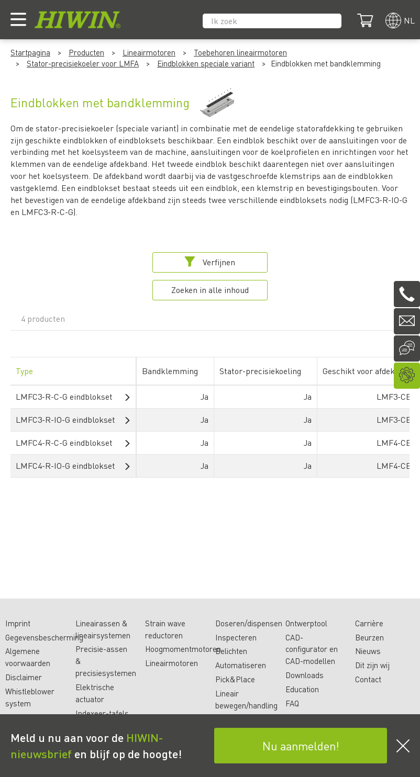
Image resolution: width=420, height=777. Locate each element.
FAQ (292, 703)
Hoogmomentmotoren (183, 649)
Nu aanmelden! (300, 745)
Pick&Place (235, 679)
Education (302, 689)
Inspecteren (236, 637)
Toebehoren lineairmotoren (240, 52)
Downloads (304, 675)
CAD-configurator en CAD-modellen (311, 649)
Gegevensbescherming (44, 637)
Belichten (231, 651)
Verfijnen (209, 261)
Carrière (369, 623)
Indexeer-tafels (102, 713)
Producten (86, 52)
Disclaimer (23, 677)
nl (409, 20)
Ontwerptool (306, 623)
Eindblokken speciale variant (206, 63)
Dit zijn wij (372, 665)
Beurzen (369, 637)
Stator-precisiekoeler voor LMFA (83, 63)
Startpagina (30, 52)
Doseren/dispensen (248, 623)
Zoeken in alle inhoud (210, 289)
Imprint (17, 623)
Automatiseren (240, 665)
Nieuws (368, 651)
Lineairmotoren (149, 52)
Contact (368, 679)
